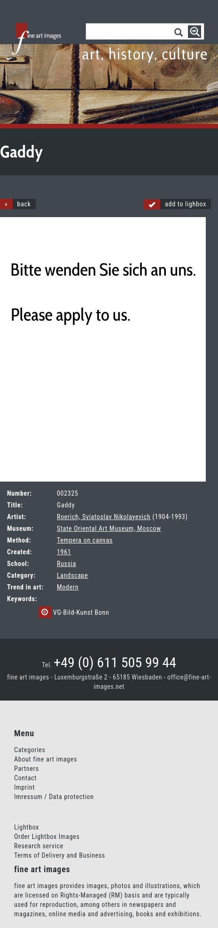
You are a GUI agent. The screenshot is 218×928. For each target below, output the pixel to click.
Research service (38, 846)
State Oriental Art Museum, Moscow (109, 528)
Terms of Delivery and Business (59, 855)
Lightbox (26, 827)
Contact (25, 778)
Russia (66, 563)
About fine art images (45, 759)
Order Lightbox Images (47, 836)
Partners (26, 768)
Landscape (72, 575)
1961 (64, 552)
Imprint (24, 787)
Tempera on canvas (85, 540)
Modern (67, 587)
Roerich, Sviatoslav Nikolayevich (103, 517)
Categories (30, 750)
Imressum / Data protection (54, 796)
